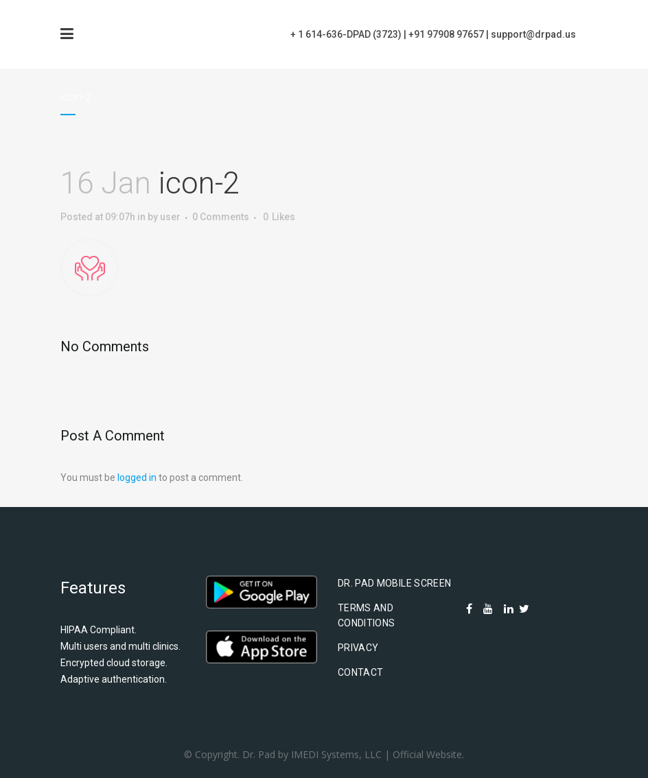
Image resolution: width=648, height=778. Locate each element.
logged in (137, 477)
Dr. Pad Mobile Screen (394, 583)
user (170, 216)
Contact (360, 672)
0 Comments (220, 216)
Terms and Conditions (366, 615)
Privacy (358, 647)
